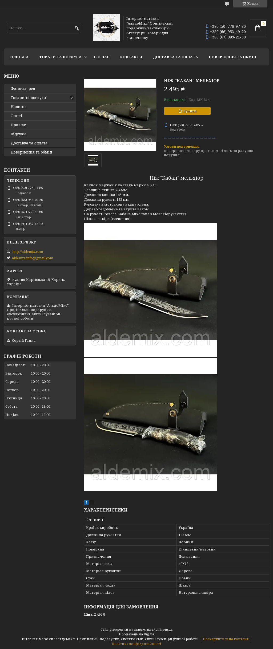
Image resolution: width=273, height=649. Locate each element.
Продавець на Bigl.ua (136, 634)
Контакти (131, 56)
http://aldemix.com (27, 251)
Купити (189, 110)
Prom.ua (165, 629)
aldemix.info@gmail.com (32, 258)
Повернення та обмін (232, 56)
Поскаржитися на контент (225, 639)
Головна (19, 56)
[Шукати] (76, 28)
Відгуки (18, 134)
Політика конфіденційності (136, 644)
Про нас (100, 56)
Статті (16, 115)
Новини (18, 106)
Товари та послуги (60, 56)
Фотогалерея (23, 88)
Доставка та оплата (175, 56)
